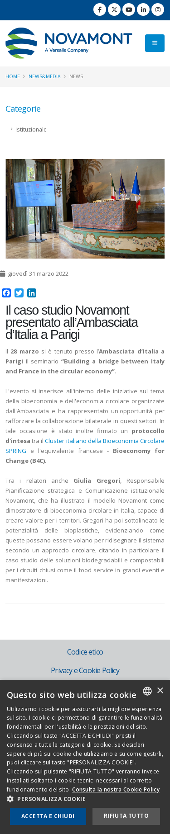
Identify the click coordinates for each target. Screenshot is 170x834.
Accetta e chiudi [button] (47, 816)
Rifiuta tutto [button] (126, 816)
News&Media (45, 76)
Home (12, 76)
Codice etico (85, 652)
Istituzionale (31, 129)
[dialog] (85, 757)
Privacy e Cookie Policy (85, 670)
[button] (85, 799)
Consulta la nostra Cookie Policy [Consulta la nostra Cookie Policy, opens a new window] (116, 789)
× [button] (159, 691)
